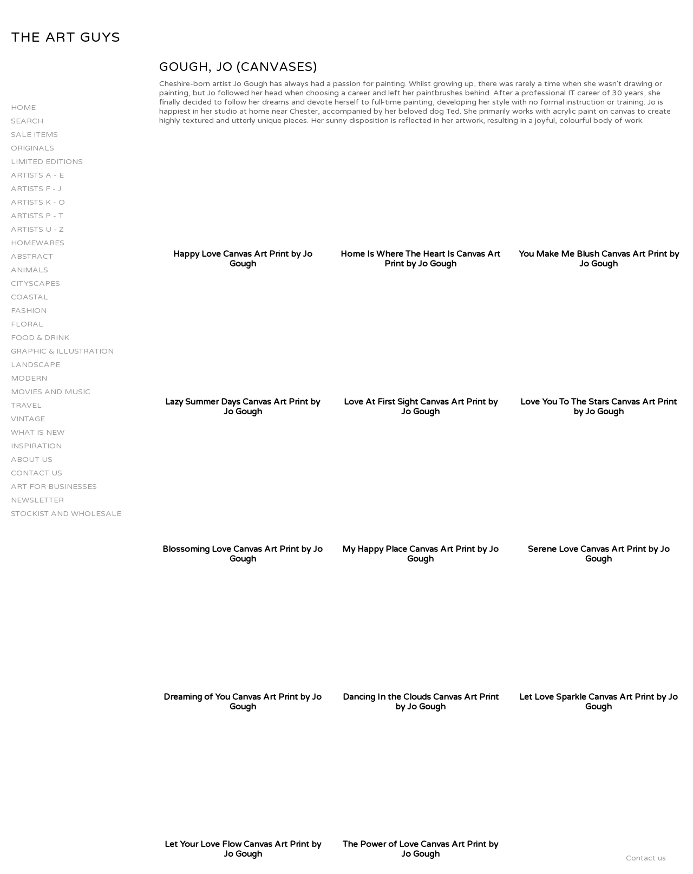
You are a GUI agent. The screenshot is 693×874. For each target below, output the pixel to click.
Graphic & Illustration (62, 351)
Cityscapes (35, 283)
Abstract (32, 256)
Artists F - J (36, 188)
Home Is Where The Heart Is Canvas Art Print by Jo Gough (420, 259)
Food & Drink (40, 337)
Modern (29, 378)
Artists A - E (37, 175)
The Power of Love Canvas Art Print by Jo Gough (420, 849)
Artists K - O (38, 202)
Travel (26, 405)
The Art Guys (65, 37)
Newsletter (37, 500)
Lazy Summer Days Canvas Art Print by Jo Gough (242, 406)
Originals (32, 148)
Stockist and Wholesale (66, 513)
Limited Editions (47, 161)
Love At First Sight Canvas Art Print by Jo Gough (421, 406)
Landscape (35, 364)
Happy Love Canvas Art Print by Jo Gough (242, 259)
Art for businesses (54, 486)
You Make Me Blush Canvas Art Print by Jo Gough (599, 259)
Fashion (29, 310)
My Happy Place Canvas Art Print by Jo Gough (420, 554)
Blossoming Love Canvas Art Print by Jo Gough (242, 554)
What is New (37, 432)
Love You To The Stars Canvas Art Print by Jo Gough (598, 406)
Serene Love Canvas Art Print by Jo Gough (599, 554)
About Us (32, 459)
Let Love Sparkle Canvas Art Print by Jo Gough (598, 702)
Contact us (36, 473)
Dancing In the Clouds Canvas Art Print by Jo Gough (421, 702)
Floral (27, 324)
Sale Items (34, 134)
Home (23, 107)
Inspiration (36, 446)
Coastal (29, 297)
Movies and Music (50, 391)
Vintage (28, 418)
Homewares (37, 242)
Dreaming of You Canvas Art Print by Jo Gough (243, 702)
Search (27, 121)
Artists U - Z (37, 229)
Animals (29, 270)
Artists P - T (37, 215)
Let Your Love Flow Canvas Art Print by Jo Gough (243, 849)
